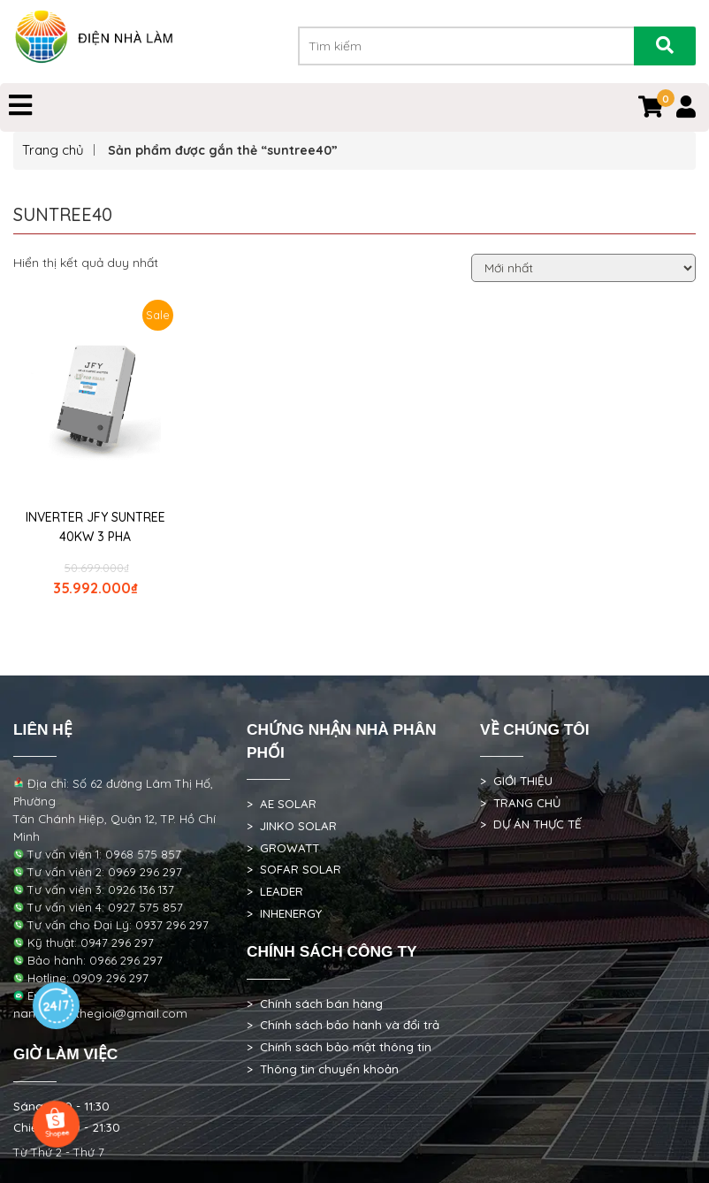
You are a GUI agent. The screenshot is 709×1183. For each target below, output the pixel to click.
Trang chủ (53, 149)
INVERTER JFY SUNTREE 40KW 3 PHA (95, 527)
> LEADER (275, 891)
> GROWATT (283, 848)
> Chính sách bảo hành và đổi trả (343, 1025)
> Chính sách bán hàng (315, 1003)
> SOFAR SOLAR (294, 869)
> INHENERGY (284, 913)
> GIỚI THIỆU (516, 781)
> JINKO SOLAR (292, 826)
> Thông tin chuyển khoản (323, 1069)
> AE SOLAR (281, 804)
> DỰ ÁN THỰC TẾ (531, 824)
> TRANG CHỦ (520, 803)
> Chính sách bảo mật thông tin (339, 1047)
